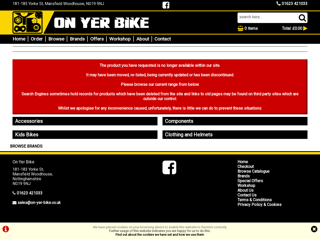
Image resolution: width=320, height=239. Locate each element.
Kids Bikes (26, 135)
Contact (162, 39)
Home (18, 39)
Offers (97, 39)
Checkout (246, 166)
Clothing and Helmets (188, 135)
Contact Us (247, 195)
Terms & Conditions (255, 199)
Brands (77, 39)
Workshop (120, 39)
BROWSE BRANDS (26, 146)
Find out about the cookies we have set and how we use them (160, 234)
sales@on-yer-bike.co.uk (39, 202)
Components (179, 121)
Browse (56, 39)
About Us (246, 190)
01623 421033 (292, 3)
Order (37, 39)
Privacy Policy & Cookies (260, 204)
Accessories (29, 121)
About (142, 39)
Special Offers (250, 180)
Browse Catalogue (254, 171)
